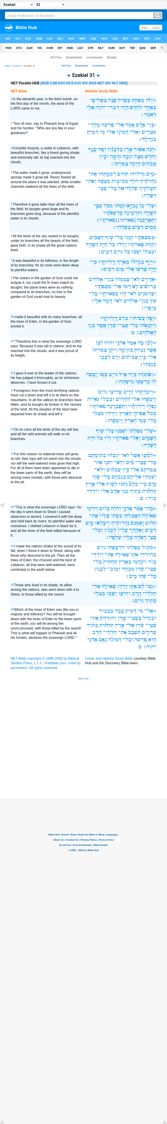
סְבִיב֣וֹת (120, 181)
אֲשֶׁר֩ (135, 455)
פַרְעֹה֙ (140, 639)
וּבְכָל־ (107, 399)
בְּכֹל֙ (151, 413)
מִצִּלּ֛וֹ (98, 413)
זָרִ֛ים (128, 392)
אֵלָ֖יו (96, 301)
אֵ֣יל (123, 374)
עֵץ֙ (153, 301)
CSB (53, 83)
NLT (115, 83)
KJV (78, 83)
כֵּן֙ (141, 205)
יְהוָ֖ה (101, 107)
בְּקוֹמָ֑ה (126, 350)
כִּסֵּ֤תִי (116, 515)
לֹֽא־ (135, 279)
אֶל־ (119, 125)
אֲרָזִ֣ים (147, 279)
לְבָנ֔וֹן (110, 530)
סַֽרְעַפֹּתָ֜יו (113, 213)
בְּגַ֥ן (91, 325)
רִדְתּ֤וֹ (92, 508)
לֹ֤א (135, 286)
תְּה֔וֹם (150, 523)
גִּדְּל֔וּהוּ (137, 174)
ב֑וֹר (152, 561)
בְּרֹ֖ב (123, 318)
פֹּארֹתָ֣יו (120, 438)
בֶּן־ (150, 125)
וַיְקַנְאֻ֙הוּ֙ (147, 325)
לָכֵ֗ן (149, 342)
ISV (85, 83)
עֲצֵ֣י (98, 205)
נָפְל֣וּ (151, 406)
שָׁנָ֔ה (112, 100)
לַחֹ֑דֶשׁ (136, 107)
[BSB (44, 83)
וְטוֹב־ (113, 569)
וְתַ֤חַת (150, 244)
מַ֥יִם (120, 269)
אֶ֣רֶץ (90, 484)
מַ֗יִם (130, 462)
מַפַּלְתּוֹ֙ (133, 547)
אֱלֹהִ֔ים (131, 301)
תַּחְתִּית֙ (110, 561)
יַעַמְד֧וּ (149, 477)
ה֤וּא (152, 639)
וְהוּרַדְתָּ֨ (108, 618)
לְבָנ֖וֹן (100, 569)
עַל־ (149, 205)
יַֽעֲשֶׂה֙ (92, 374)
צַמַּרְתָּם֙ (148, 469)
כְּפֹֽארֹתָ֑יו (108, 293)
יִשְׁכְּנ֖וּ (121, 430)
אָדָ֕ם (140, 125)
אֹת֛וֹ (134, 554)
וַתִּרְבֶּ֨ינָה (133, 213)
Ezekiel (17, 66)
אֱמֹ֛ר (130, 125)
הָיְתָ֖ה (134, 163)
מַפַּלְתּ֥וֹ (136, 430)
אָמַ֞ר (138, 508)
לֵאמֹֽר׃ (148, 114)
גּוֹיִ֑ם (113, 374)
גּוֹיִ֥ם (118, 251)
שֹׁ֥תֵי (142, 576)
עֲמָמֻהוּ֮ (122, 279)
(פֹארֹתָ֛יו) (107, 220)
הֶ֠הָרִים (123, 399)
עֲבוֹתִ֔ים (130, 357)
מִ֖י (102, 132)
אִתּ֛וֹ (133, 586)
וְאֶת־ (91, 181)
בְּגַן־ (109, 279)
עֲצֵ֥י (102, 188)
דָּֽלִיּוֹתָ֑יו (106, 262)
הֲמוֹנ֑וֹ (122, 132)
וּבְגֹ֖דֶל (149, 618)
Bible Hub (83, 678)
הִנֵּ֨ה (150, 149)
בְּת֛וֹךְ (135, 491)
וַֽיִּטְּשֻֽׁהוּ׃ (113, 420)
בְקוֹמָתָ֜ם (97, 455)
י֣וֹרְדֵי (97, 554)
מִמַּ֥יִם (150, 227)
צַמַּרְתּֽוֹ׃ (119, 163)
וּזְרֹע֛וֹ (124, 593)
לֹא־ (118, 301)
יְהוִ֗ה (116, 508)
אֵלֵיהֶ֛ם (134, 477)
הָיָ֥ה (125, 107)
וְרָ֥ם (116, 357)
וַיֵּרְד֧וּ (111, 413)
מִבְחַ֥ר (128, 569)
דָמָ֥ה (107, 301)
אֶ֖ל (121, 188)
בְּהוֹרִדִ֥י (148, 554)
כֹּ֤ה (141, 342)
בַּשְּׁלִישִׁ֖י (98, 100)
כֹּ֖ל (112, 244)
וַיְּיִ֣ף (149, 262)
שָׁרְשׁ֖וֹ (141, 269)
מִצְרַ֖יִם (149, 132)
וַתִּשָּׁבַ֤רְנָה (117, 406)
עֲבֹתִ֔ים (149, 163)
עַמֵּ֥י (142, 420)
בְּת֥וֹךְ (150, 600)
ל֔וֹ (153, 381)
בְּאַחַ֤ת (138, 100)
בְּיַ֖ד (132, 374)
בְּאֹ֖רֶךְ (123, 262)
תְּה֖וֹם (122, 174)
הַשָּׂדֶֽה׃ (148, 195)
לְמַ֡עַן (147, 455)
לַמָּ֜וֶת (111, 484)
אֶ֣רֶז (128, 149)
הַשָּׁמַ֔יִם (96, 237)
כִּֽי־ (93, 262)
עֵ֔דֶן (111, 325)
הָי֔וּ (107, 438)
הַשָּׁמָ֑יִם (149, 438)
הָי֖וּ (123, 293)
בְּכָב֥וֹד (106, 611)
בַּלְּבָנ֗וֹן (115, 149)
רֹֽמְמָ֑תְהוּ (107, 174)
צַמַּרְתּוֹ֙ (99, 350)
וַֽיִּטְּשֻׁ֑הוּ (148, 399)
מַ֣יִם (150, 174)
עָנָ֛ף (93, 149)
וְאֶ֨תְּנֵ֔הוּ (145, 374)
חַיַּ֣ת (104, 244)
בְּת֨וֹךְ (92, 625)
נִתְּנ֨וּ (123, 484)
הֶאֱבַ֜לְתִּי (132, 515)
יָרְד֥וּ (122, 586)
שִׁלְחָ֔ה (131, 188)
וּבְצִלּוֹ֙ (149, 251)
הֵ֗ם (141, 586)
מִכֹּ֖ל (108, 205)
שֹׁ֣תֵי (96, 477)
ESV (61, 83)
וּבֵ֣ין (104, 156)
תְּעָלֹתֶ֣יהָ (147, 188)
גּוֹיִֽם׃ (137, 600)
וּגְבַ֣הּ (128, 156)
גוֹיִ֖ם (102, 392)
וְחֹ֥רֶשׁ (150, 156)
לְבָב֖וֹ (105, 357)
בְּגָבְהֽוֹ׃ (148, 364)
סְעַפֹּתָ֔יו (103, 286)
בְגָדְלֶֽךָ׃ (147, 139)
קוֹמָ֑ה (115, 156)
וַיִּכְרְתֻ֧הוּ (144, 392)
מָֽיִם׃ (131, 576)
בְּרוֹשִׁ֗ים (148, 286)
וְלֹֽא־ (119, 462)
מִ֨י (140, 611)
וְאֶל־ (135, 132)
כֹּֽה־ (148, 508)
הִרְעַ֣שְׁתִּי (116, 547)
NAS (92, 83)
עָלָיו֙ (104, 515)
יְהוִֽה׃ (149, 646)
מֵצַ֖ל (139, 156)
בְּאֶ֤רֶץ (125, 561)
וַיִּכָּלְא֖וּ (102, 523)
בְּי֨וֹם (104, 508)
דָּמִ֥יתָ (93, 132)
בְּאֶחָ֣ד (150, 107)
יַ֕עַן (99, 342)
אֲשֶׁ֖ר (101, 325)
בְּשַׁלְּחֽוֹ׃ (122, 227)
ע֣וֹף (109, 237)
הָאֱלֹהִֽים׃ (146, 332)
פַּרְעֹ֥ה (107, 125)
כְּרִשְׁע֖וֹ (142, 381)
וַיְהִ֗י (149, 100)
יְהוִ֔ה (109, 342)
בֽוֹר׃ (150, 498)
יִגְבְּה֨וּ (113, 455)
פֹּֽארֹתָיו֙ (136, 244)
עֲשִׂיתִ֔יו (137, 318)
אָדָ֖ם (115, 491)
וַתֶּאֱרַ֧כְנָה (146, 220)
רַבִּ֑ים (150, 530)
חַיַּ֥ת (91, 438)
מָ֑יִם (152, 484)
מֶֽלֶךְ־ (94, 125)
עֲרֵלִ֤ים (149, 632)
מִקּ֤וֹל (147, 547)
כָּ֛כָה (119, 611)
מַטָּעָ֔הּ (104, 181)
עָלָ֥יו (128, 537)
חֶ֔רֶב (97, 632)
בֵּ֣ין (142, 357)
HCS (69, 83)
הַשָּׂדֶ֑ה (150, 213)
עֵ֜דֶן (139, 625)
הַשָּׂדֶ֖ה (140, 537)
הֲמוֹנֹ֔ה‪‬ (114, 639)
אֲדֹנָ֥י (92, 639)
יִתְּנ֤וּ (108, 462)
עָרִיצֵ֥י (115, 392)
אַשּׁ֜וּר (139, 149)
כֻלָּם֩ (133, 484)
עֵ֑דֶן (122, 618)
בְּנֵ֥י (124, 491)
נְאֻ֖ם (103, 639)
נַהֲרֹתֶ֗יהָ (148, 181)
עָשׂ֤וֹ (103, 374)
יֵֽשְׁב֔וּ (136, 251)
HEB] (123, 83)
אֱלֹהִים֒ (96, 279)
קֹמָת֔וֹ (119, 205)
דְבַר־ (113, 107)
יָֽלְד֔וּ (121, 244)
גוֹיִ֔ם (101, 547)
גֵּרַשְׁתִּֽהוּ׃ (124, 381)
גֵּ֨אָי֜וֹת (93, 399)
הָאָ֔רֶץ (125, 413)
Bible (7, 66)
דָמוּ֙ (127, 286)
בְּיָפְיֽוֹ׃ (148, 308)
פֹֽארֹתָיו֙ (97, 406)
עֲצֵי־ (122, 325)
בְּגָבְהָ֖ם (119, 477)
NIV (108, 83)
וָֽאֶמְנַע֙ (137, 523)
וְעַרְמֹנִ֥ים (147, 293)
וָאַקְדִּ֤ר (136, 530)
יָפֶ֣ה (150, 318)
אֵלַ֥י (90, 107)
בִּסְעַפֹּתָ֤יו (144, 237)
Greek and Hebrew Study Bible (109, 658)
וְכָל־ (97, 530)
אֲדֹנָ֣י (120, 342)
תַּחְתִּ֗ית (149, 491)
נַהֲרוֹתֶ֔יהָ (120, 523)
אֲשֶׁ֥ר (151, 350)
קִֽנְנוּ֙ (128, 237)
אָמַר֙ (131, 342)
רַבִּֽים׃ (105, 251)
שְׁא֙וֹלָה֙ (149, 515)
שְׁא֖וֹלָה (122, 554)
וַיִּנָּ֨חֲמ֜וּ (139, 561)
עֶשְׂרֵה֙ (124, 100)
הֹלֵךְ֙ (134, 181)
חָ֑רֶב (136, 593)
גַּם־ (149, 586)
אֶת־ (92, 174)
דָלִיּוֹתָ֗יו (136, 406)
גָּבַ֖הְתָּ (139, 350)
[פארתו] (127, 220)
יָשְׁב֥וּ (112, 593)
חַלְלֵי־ (149, 593)
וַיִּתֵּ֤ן (112, 350)
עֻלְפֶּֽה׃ (113, 537)
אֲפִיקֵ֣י (139, 413)
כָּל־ (112, 188)
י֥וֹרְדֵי (93, 491)
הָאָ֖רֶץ (130, 420)
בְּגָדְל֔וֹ (137, 262)
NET (100, 83)
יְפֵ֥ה (102, 149)
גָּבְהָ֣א (132, 205)
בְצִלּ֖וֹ (99, 593)
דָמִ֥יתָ (131, 611)
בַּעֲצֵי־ (134, 618)
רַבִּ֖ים (138, 227)
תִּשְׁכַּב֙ (134, 632)
